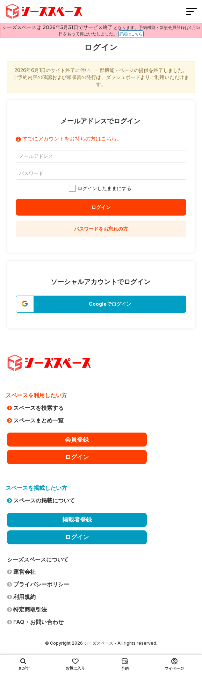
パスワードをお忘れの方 (101, 229)
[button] (101, 304)
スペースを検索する (35, 407)
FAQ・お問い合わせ (35, 621)
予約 (125, 664)
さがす (24, 664)
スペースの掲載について (41, 500)
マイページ (174, 664)
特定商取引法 (27, 609)
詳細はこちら (131, 33)
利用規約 (21, 596)
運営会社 (21, 571)
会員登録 (77, 439)
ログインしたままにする (101, 188)
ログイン (101, 207)
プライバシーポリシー (38, 584)
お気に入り (75, 664)
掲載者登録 (77, 519)
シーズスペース (98, 643)
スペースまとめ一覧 (35, 420)
